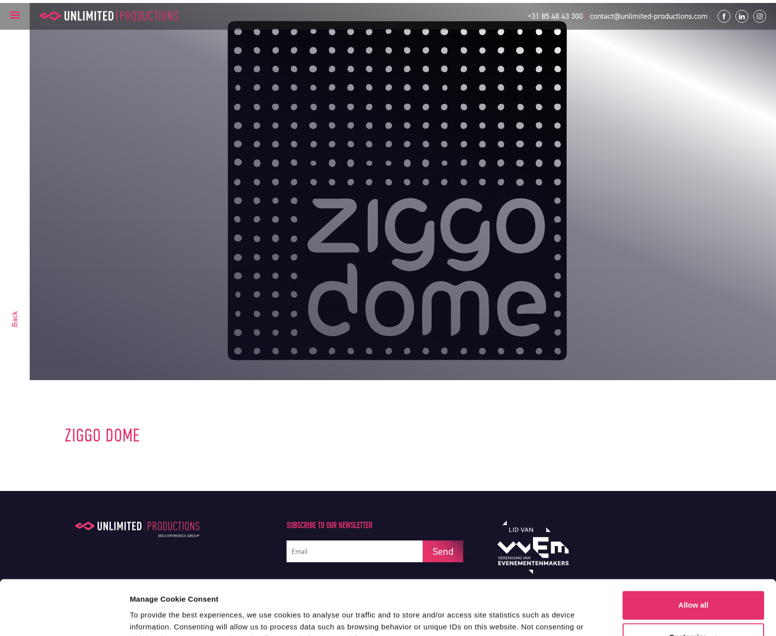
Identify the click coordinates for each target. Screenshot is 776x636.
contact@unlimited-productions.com (649, 16)
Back (14, 319)
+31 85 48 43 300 (555, 16)
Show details (153, 616)
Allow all (694, 555)
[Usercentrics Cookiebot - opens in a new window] (64, 616)
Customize (694, 588)
